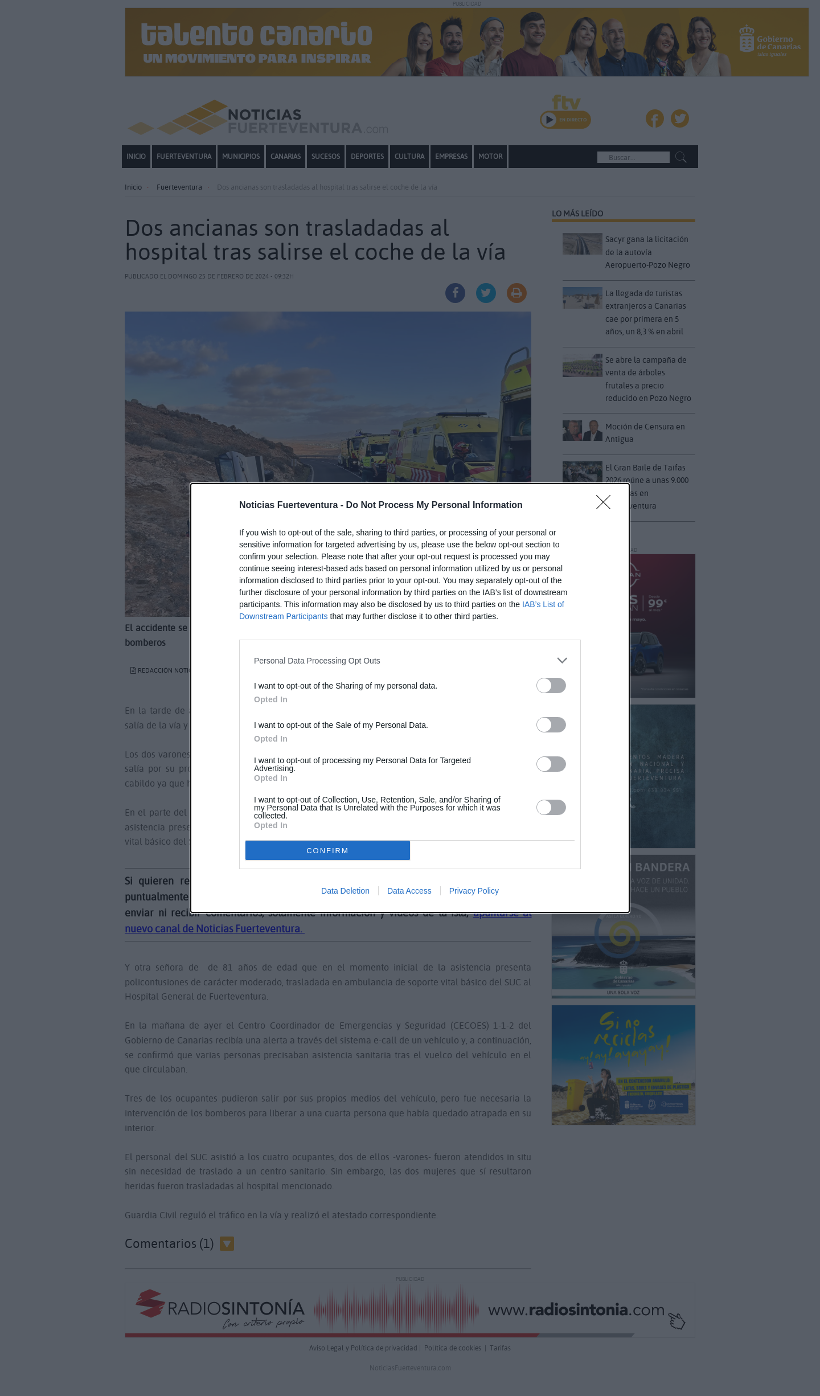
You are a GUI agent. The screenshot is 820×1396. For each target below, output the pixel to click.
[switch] (551, 685)
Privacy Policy (474, 890)
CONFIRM (327, 850)
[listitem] (410, 660)
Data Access (409, 890)
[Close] (607, 506)
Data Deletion (345, 890)
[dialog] (410, 698)
